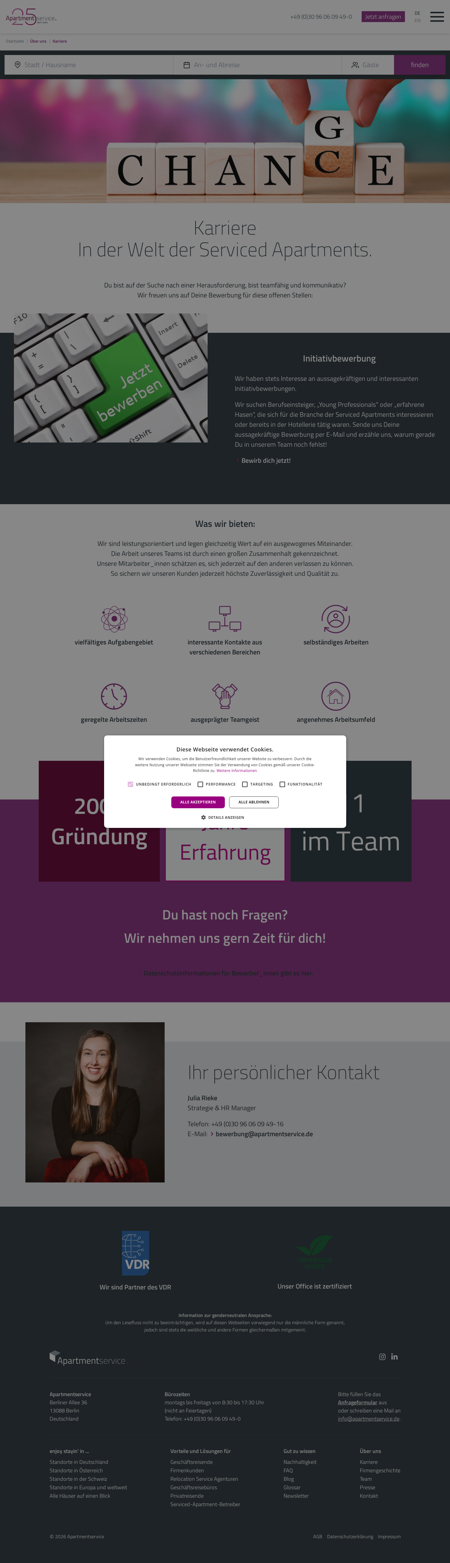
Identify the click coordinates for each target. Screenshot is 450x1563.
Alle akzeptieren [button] (198, 802)
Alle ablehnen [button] (253, 802)
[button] (225, 817)
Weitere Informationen (237, 770)
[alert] (225, 781)
